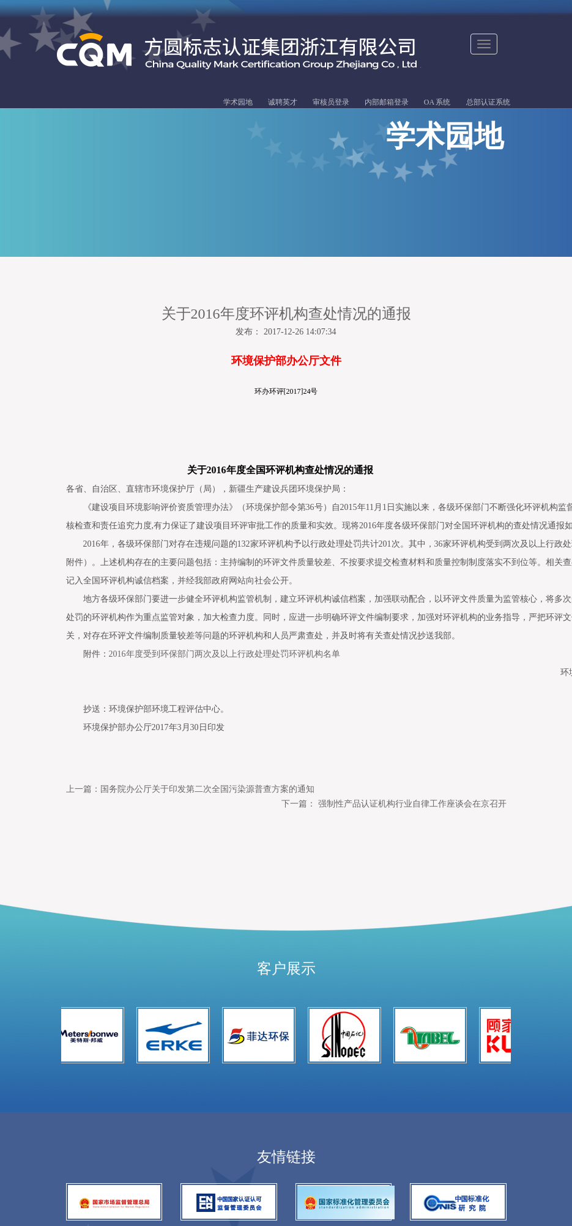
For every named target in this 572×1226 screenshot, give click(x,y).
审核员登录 (331, 102)
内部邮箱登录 (387, 102)
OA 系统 (437, 102)
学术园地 (238, 102)
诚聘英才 (282, 102)
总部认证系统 (488, 102)
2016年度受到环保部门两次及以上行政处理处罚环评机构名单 (216, 653)
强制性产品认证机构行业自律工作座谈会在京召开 (412, 803)
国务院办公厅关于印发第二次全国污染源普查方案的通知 (207, 788)
